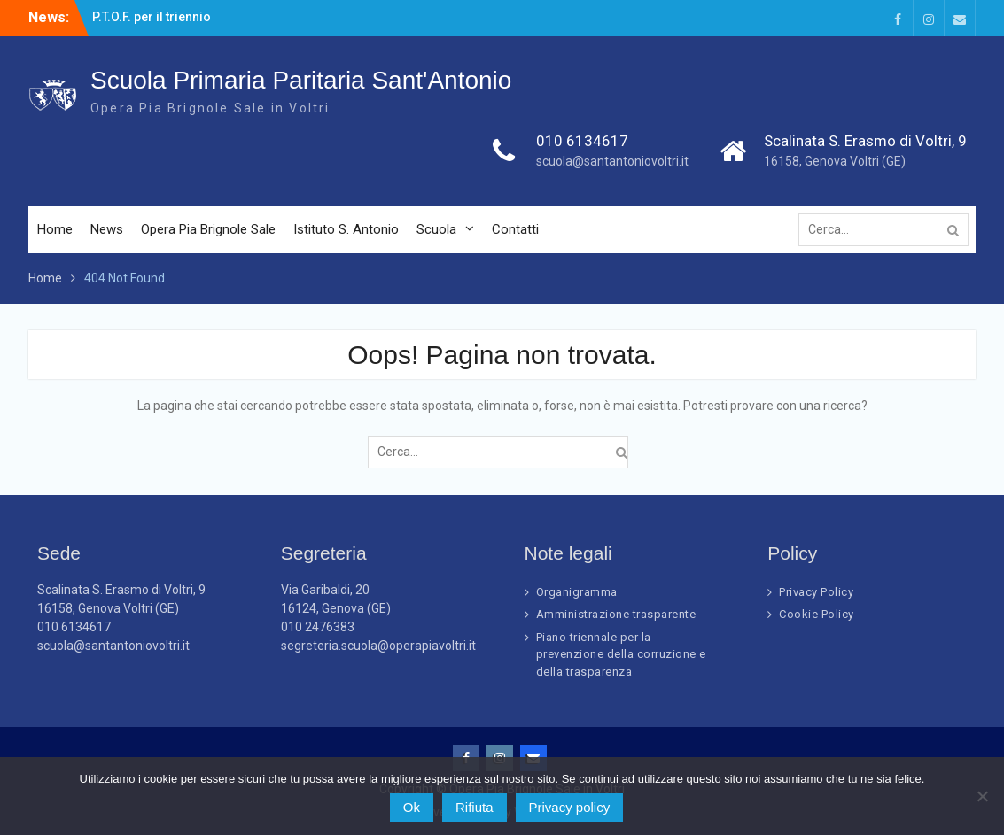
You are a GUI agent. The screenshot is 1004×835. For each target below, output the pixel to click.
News (106, 230)
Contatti (515, 230)
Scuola (436, 230)
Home (55, 230)
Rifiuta (474, 807)
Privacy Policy (816, 592)
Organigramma (577, 592)
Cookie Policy (816, 614)
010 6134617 (582, 142)
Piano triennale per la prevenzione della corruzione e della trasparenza (621, 654)
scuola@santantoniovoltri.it (612, 162)
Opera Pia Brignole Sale (208, 230)
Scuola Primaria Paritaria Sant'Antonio (300, 81)
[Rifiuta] (982, 796)
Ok (411, 807)
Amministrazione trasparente (616, 614)
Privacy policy (570, 807)
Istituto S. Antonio (346, 230)
